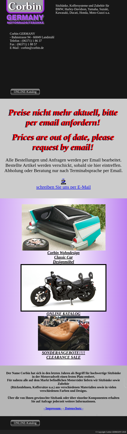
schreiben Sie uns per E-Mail (63, 185)
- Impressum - (53, 408)
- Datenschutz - (73, 408)
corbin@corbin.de (32, 47)
